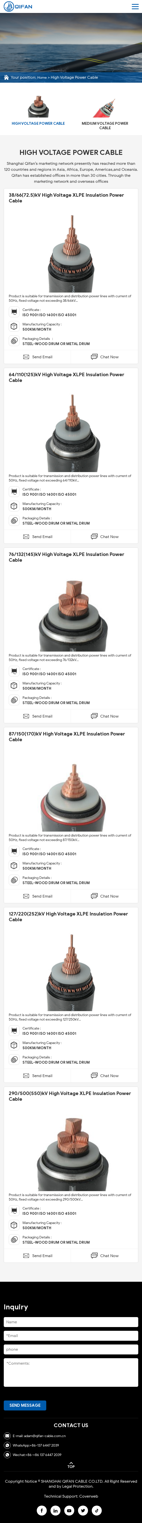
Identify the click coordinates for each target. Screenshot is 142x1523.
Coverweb (88, 1496)
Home (42, 77)
